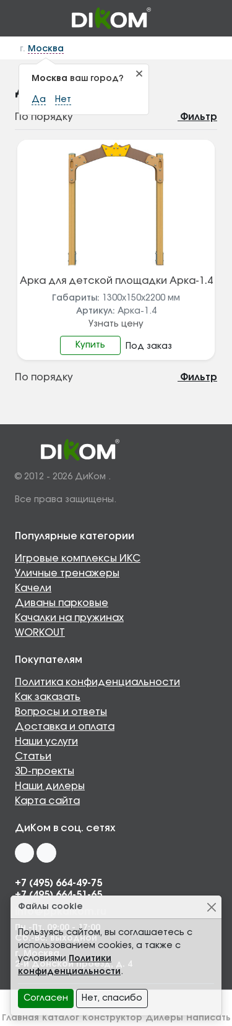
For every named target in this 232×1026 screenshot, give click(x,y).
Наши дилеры (50, 786)
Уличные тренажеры (67, 573)
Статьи (33, 756)
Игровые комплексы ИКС (77, 558)
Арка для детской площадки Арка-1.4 (116, 281)
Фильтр (191, 117)
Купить (90, 345)
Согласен (46, 998)
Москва (46, 49)
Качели (33, 588)
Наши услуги (46, 741)
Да (39, 99)
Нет (63, 99)
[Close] (211, 906)
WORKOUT (40, 633)
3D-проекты (44, 771)
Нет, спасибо (112, 998)
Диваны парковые (61, 603)
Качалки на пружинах (69, 618)
